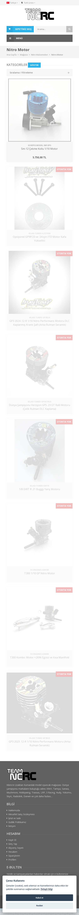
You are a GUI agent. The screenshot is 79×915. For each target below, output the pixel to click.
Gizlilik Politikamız (17, 822)
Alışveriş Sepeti (15, 847)
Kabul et (39, 898)
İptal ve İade (14, 818)
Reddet (39, 905)
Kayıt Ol (12, 840)
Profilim (12, 859)
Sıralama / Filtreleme (21, 72)
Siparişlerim (14, 855)
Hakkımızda (14, 810)
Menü (15, 38)
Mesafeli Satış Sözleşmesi (21, 814)
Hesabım (12, 851)
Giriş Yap (12, 844)
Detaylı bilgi (46, 889)
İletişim (12, 826)
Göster (34, 65)
